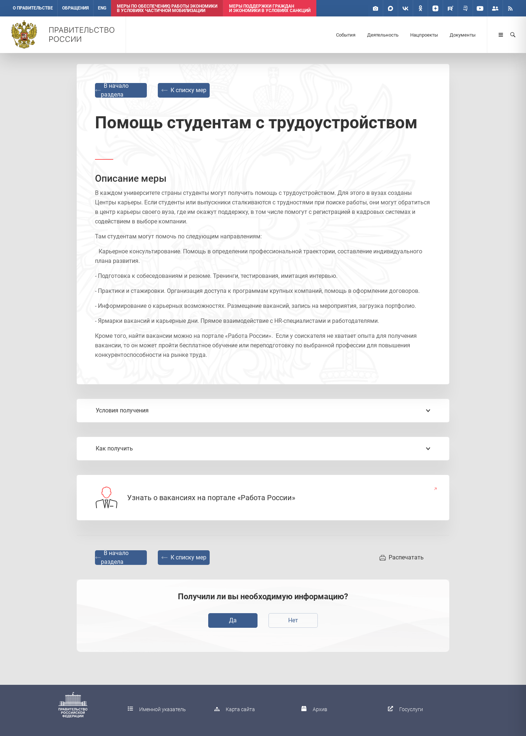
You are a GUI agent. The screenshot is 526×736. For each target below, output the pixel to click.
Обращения (75, 8)
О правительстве (33, 8)
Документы (463, 35)
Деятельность (383, 35)
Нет (293, 620)
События (345, 35)
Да (233, 620)
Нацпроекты (424, 35)
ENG (102, 8)
